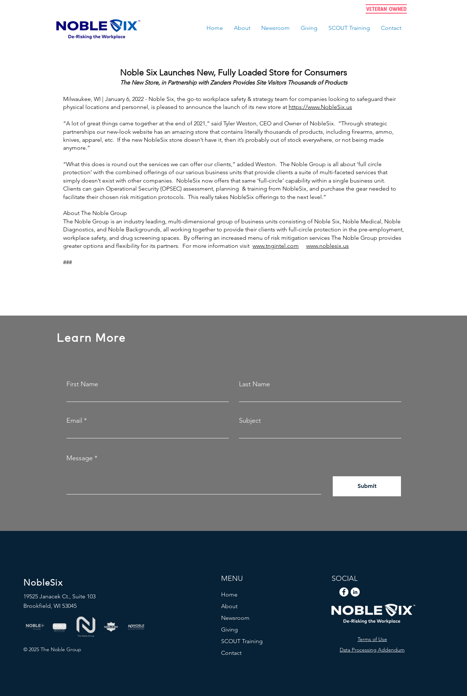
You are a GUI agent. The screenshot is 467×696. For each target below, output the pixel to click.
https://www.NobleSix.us (320, 106)
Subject (250, 420)
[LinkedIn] (355, 592)
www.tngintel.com (275, 245)
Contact (231, 652)
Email (74, 420)
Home (229, 594)
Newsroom (235, 617)
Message (79, 458)
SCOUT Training (242, 641)
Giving (229, 629)
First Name (82, 384)
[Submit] (367, 486)
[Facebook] (343, 592)
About (229, 606)
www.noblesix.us (327, 245)
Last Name (254, 384)
